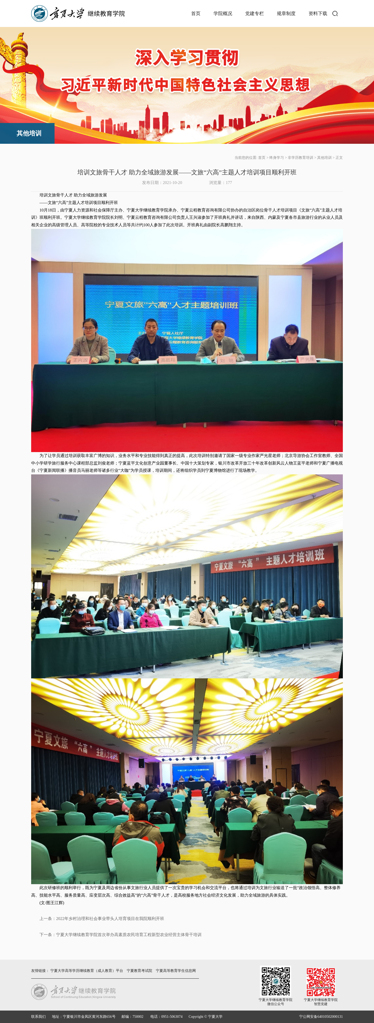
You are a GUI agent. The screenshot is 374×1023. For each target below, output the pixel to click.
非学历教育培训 (300, 158)
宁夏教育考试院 (139, 971)
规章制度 (286, 13)
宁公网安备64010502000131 (321, 1017)
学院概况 (222, 13)
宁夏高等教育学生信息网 (176, 971)
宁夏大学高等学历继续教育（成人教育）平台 (86, 971)
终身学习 (276, 158)
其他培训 (324, 158)
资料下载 (318, 13)
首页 (196, 13)
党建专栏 (254, 13)
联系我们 (38, 1017)
